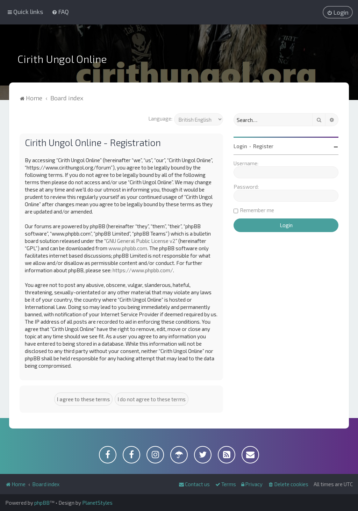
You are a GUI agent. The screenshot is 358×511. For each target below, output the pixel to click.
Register (263, 146)
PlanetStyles (97, 502)
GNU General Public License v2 (141, 241)
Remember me (257, 210)
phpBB (42, 502)
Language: (160, 118)
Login (240, 146)
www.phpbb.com (127, 248)
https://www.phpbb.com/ (143, 270)
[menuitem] (60, 11)
